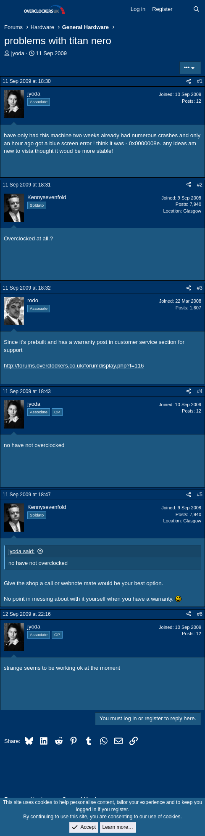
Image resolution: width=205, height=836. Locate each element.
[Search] (196, 9)
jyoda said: (21, 551)
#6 (199, 614)
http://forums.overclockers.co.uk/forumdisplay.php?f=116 (74, 365)
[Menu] (11, 9)
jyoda (17, 53)
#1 (199, 81)
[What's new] (183, 9)
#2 (199, 185)
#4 (199, 391)
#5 (199, 495)
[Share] (188, 81)
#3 (199, 288)
